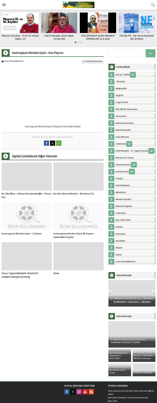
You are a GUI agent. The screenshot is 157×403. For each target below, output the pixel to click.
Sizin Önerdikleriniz (14, 61)
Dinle (56, 273)
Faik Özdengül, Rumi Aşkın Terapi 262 (59, 37)
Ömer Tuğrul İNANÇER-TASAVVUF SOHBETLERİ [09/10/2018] (20, 275)
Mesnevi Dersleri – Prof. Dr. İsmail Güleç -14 (20, 37)
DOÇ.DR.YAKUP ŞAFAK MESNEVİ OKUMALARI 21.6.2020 (98, 37)
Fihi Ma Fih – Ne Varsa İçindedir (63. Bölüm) (137, 37)
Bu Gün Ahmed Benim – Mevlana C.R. (73, 193)
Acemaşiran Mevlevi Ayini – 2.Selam (22, 233)
